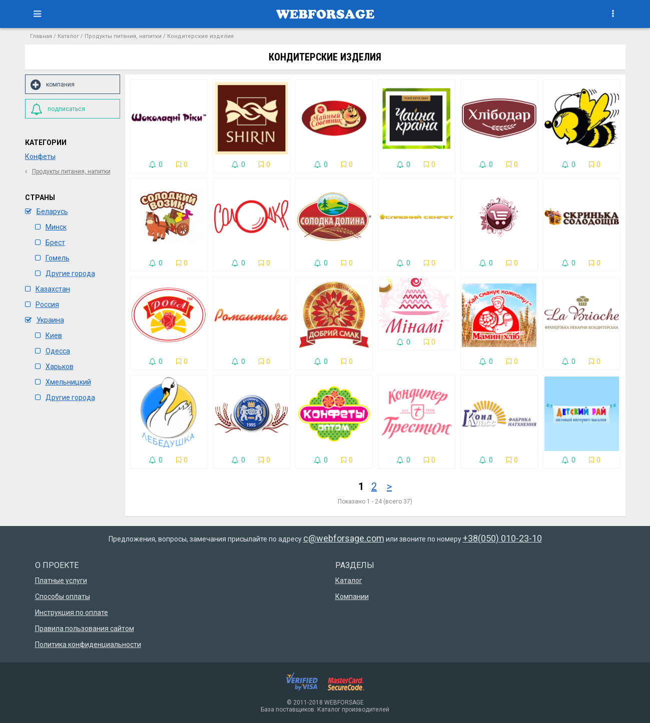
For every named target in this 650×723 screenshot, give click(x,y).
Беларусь (46, 212)
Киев (48, 336)
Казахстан (47, 289)
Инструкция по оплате (71, 612)
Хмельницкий (63, 382)
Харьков (54, 366)
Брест (50, 242)
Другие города (65, 274)
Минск (51, 227)
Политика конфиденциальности (88, 644)
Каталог (68, 36)
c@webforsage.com (343, 538)
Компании (352, 596)
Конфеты (40, 156)
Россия (42, 304)
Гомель (52, 258)
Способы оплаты (62, 596)
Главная (41, 36)
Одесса (52, 351)
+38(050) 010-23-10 (502, 538)
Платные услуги (61, 580)
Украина (44, 320)
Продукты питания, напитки (123, 36)
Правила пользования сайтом (84, 628)
